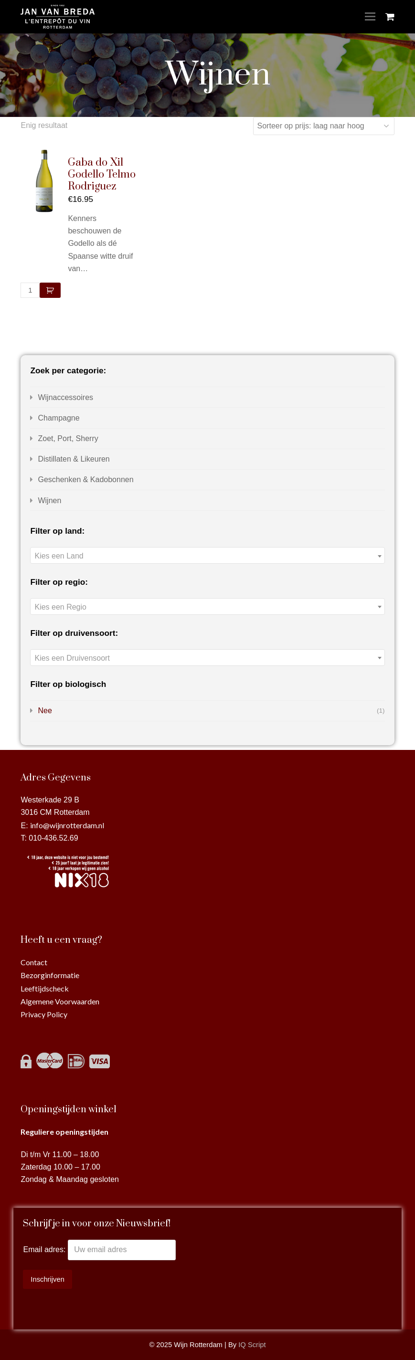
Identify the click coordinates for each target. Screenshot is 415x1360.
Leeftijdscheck (45, 988)
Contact (34, 962)
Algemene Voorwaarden (60, 1001)
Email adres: (45, 1249)
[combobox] (207, 555)
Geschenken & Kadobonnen (85, 479)
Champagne (58, 418)
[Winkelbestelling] (324, 126)
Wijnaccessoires (65, 397)
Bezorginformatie (50, 975)
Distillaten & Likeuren (73, 459)
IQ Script (252, 1345)
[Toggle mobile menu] (370, 17)
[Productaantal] (30, 290)
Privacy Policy (44, 1014)
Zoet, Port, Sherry (68, 438)
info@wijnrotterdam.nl (67, 825)
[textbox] (207, 556)
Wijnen (49, 500)
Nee (45, 710)
